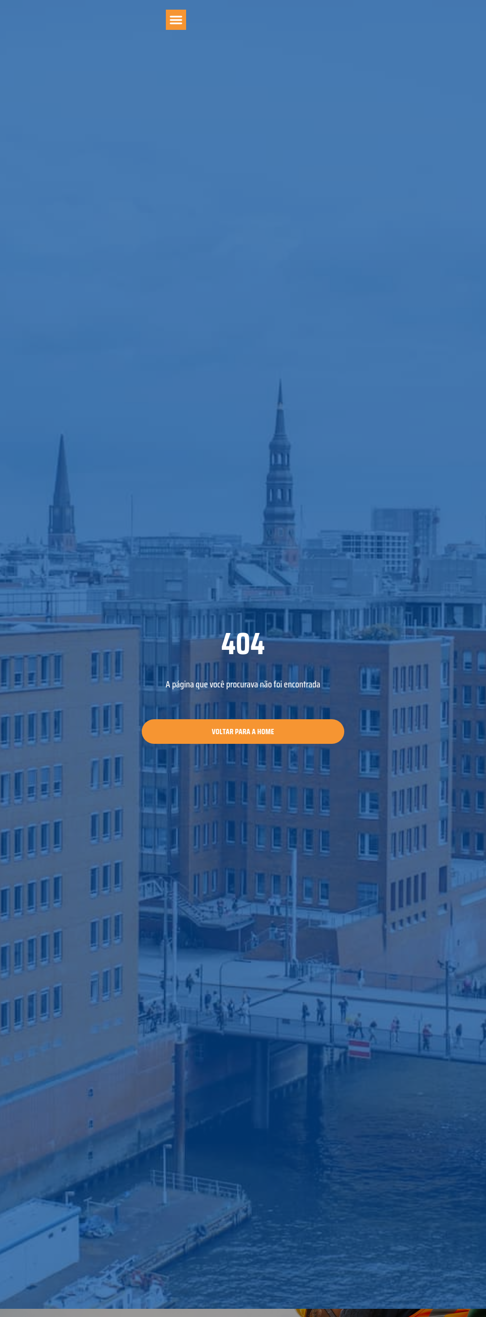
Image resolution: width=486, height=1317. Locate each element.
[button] (176, 20)
